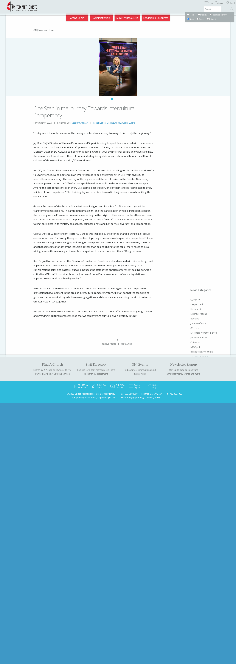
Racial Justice (99, 122)
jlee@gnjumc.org (80, 122)
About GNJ (143, 5)
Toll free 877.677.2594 (151, 393)
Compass (209, 5)
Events (132, 122)
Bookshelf (195, 318)
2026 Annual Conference (78, 5)
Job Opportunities (198, 337)
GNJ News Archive (43, 30)
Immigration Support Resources (114, 5)
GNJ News (112, 122)
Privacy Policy (153, 397)
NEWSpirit (123, 122)
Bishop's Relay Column (201, 351)
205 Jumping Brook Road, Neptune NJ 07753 (93, 397)
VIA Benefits (192, 5)
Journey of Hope (198, 323)
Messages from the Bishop (203, 332)
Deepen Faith (196, 304)
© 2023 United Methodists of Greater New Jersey (91, 393)
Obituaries (195, 342)
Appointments (52, 5)
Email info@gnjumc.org (132, 397)
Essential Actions (198, 313)
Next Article (126, 343)
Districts (157, 5)
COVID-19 (195, 299)
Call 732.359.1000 (129, 393)
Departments (174, 5)
